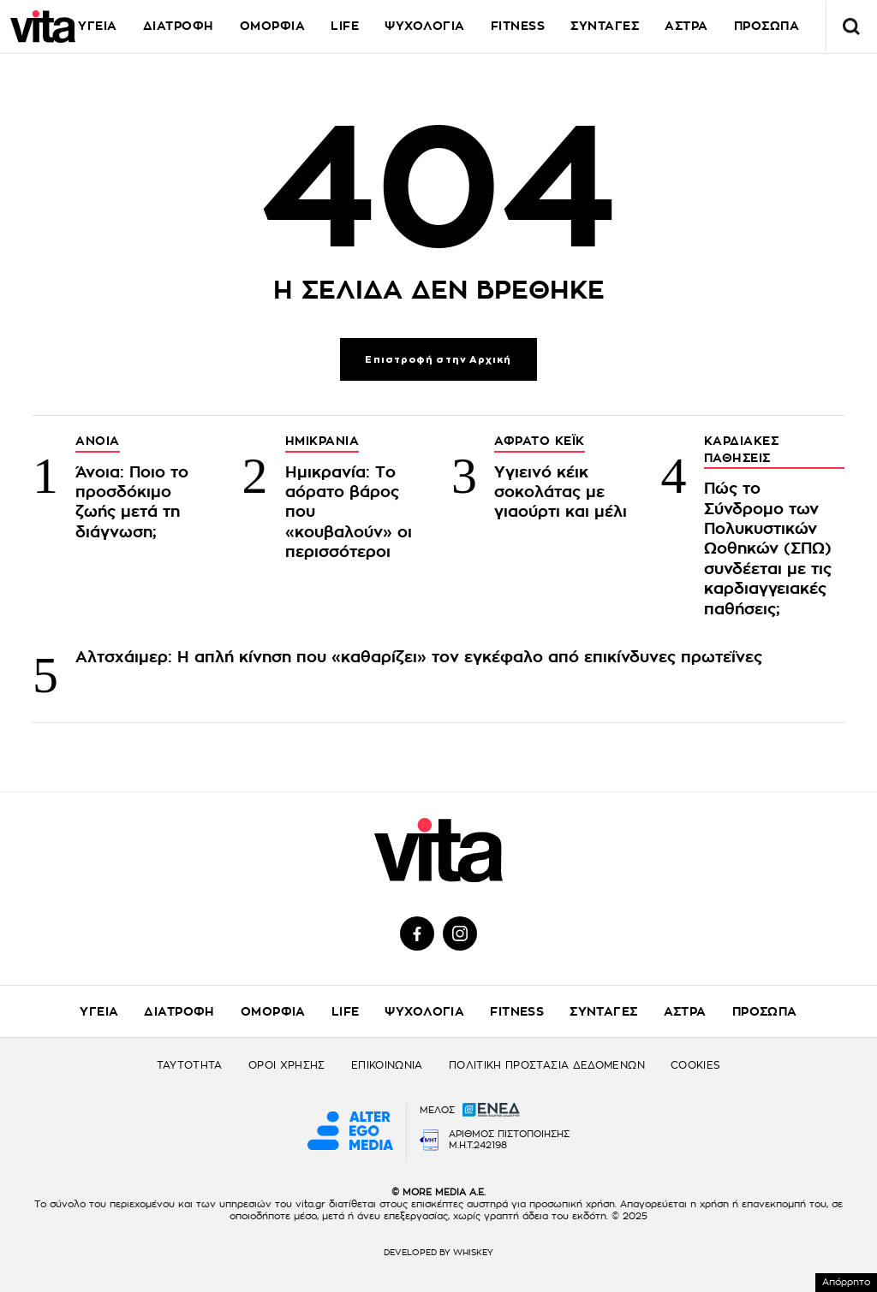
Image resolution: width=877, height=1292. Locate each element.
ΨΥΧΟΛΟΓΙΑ (425, 26)
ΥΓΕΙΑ (97, 26)
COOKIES (696, 1065)
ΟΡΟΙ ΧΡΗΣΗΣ (286, 1065)
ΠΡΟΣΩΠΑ (764, 1011)
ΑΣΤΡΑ (685, 1011)
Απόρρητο (846, 1282)
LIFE (345, 26)
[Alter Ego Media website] (350, 1132)
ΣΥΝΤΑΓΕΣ (604, 26)
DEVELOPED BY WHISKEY (438, 1252)
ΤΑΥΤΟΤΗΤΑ (190, 1065)
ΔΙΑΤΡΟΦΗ (178, 26)
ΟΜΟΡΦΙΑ (273, 26)
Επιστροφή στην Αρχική (438, 359)
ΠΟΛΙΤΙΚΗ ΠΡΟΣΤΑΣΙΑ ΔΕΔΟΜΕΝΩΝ (547, 1065)
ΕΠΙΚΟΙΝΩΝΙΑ (387, 1065)
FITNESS (518, 26)
